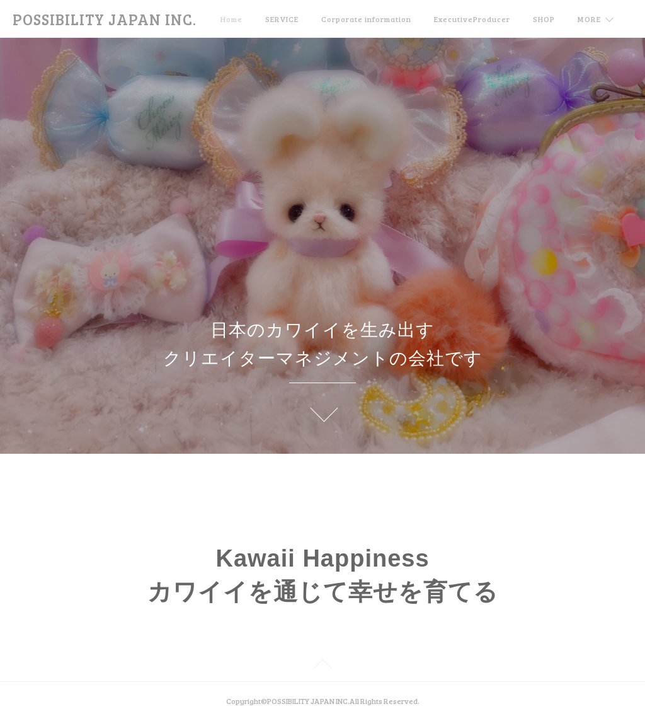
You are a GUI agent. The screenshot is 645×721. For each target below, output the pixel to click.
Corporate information (366, 19)
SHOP (544, 19)
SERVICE (282, 19)
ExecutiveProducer (472, 19)
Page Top (322, 666)
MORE (589, 19)
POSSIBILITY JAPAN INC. (105, 19)
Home (231, 19)
